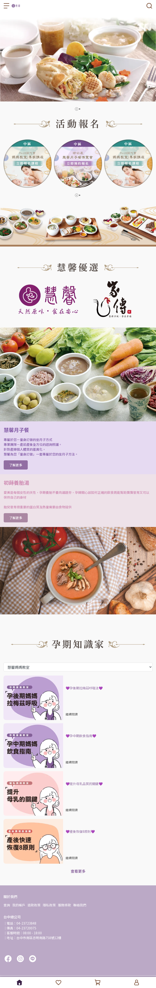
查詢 (6, 905)
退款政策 (34, 905)
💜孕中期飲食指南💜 (81, 735)
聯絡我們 (79, 905)
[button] (79, 109)
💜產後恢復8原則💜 (80, 831)
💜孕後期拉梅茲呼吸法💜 (84, 688)
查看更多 (78, 871)
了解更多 (15, 465)
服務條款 (64, 905)
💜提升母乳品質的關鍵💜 (84, 783)
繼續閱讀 (72, 714)
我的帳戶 (18, 905)
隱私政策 (49, 905)
